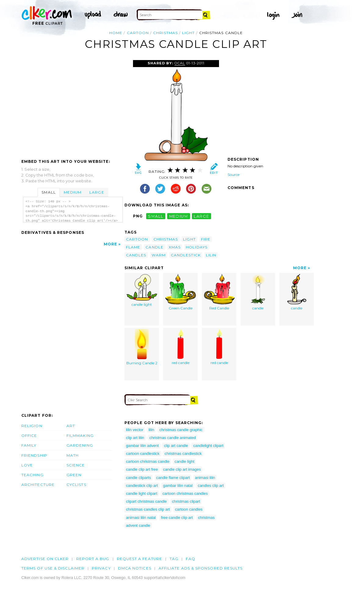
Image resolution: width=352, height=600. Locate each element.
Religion (31, 425)
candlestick (186, 255)
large (201, 216)
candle (154, 247)
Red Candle (219, 292)
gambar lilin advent (142, 445)
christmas (165, 32)
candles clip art (211, 485)
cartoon (138, 32)
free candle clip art (177, 517)
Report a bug (93, 558)
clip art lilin (135, 437)
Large (96, 192)
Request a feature (139, 558)
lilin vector (134, 429)
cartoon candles (189, 509)
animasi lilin (205, 477)
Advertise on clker (45, 558)
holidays (196, 247)
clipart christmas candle (146, 501)
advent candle (138, 525)
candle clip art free (142, 469)
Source (233, 174)
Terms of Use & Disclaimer (52, 568)
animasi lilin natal (141, 517)
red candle (180, 347)
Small (48, 192)
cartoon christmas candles (185, 493)
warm (159, 255)
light (188, 32)
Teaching (32, 475)
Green (73, 475)
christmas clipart (186, 501)
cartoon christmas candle (147, 461)
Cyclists (76, 484)
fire (205, 239)
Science (75, 465)
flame (133, 247)
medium (178, 216)
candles (136, 255)
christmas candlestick (183, 453)
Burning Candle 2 (141, 347)
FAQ (190, 558)
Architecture (38, 484)
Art (70, 425)
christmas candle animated (172, 437)
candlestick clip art (142, 485)
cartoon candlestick (143, 453)
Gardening (79, 445)
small (155, 216)
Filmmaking (80, 435)
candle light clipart (141, 493)
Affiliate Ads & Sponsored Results (201, 568)
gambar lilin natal (178, 485)
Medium (72, 192)
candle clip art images (182, 469)
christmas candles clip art (148, 509)
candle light (142, 290)
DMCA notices (134, 568)
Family (28, 445)
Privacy (101, 568)
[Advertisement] (72, 105)
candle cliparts (138, 477)
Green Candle (180, 292)
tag (174, 558)
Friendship (34, 455)
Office (29, 435)
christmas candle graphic (181, 429)
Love (27, 465)
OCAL (179, 63)
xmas (175, 247)
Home (115, 32)
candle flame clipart (173, 477)
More (110, 244)
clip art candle (176, 445)
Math (72, 455)
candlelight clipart (208, 445)
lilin (211, 255)
